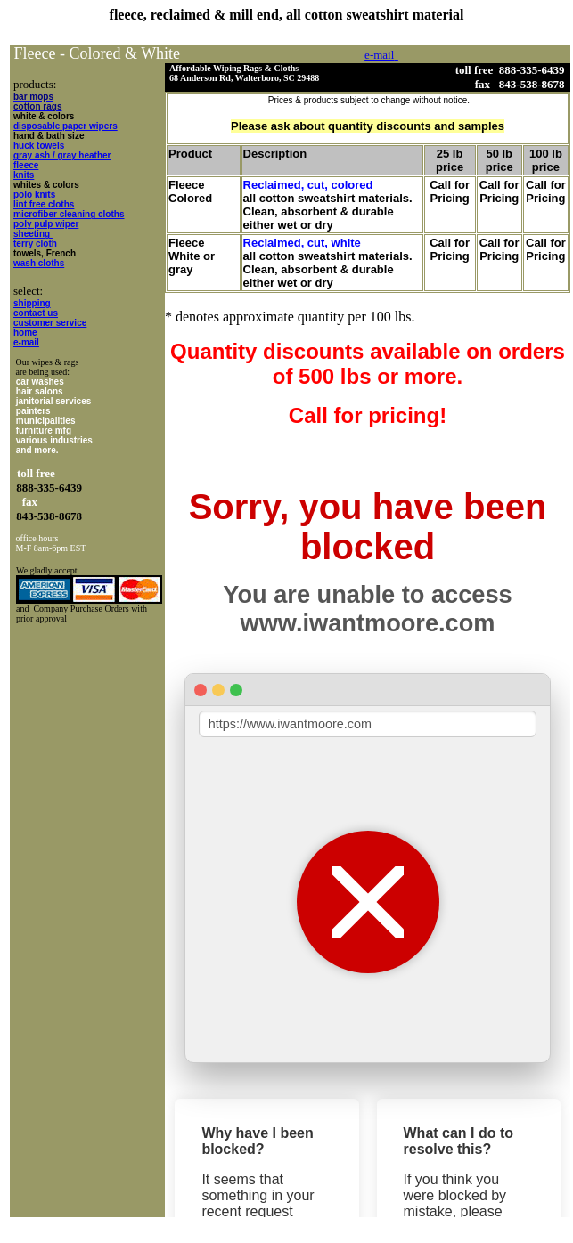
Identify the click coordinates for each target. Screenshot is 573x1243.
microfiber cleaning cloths (68, 214)
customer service (49, 323)
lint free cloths (43, 204)
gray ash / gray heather (62, 155)
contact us (35, 313)
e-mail (26, 342)
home (25, 332)
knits (23, 175)
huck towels (38, 145)
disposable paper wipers (65, 126)
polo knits (34, 194)
